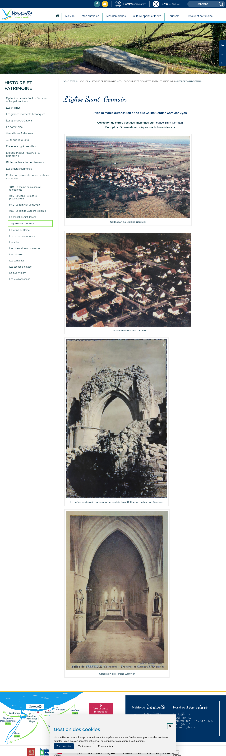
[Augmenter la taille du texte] (222, 45)
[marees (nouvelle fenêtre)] (130, 4)
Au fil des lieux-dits (17, 139)
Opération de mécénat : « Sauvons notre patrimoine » (26, 100)
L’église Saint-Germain (22, 223)
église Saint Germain (169, 122)
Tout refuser (84, 746)
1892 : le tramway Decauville (24, 204)
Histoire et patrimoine (200, 16)
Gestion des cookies (147, 753)
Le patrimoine (14, 127)
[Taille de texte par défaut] (222, 53)
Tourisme (174, 16)
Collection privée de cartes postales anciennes (27, 177)
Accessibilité (125, 753)
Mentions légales (105, 753)
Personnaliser (105, 746)
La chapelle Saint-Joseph (23, 217)
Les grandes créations (19, 120)
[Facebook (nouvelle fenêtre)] (97, 4)
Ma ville (69, 16)
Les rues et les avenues (22, 236)
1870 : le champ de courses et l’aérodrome (25, 188)
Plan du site (85, 753)
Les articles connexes (19, 168)
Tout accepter (64, 746)
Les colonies (16, 254)
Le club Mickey (17, 272)
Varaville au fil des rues (19, 133)
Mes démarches (116, 16)
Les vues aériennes (19, 279)
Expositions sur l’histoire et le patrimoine (23, 154)
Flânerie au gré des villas (21, 146)
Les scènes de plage (20, 266)
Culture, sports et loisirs (147, 16)
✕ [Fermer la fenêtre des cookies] (170, 726)
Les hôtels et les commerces (24, 248)
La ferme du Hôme (19, 230)
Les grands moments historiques (25, 114)
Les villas (14, 242)
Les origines (13, 107)
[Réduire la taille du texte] (222, 61)
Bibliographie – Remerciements (25, 162)
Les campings (16, 260)
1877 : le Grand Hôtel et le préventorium (23, 197)
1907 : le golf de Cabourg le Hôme (27, 210)
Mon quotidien (90, 16)
